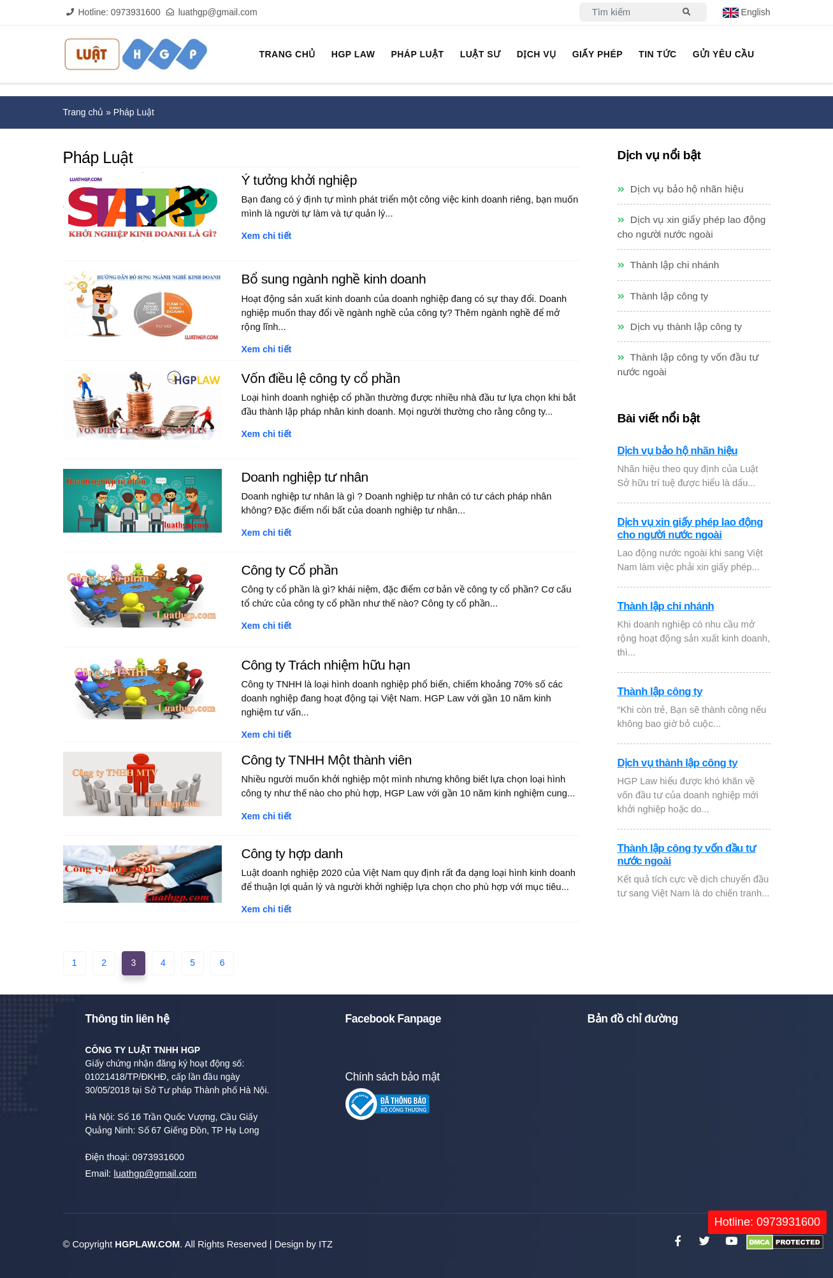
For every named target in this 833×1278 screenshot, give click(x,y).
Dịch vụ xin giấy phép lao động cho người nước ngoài (690, 528)
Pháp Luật (417, 54)
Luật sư (480, 54)
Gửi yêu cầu (724, 54)
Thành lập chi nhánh (669, 264)
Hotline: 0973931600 (767, 1222)
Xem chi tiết (266, 236)
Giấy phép (597, 54)
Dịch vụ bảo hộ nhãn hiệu (681, 188)
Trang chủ (287, 54)
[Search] (624, 12)
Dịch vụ (536, 54)
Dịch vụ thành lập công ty (680, 326)
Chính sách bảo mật (392, 1076)
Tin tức (658, 54)
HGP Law (353, 54)
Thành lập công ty (663, 296)
